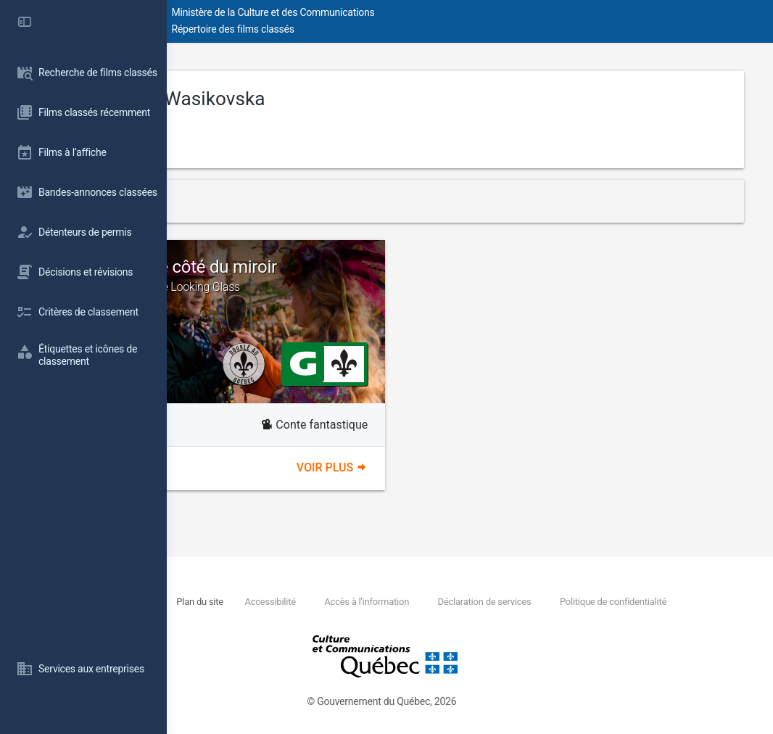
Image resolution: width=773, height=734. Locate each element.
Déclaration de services (635, 601)
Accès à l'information (514, 601)
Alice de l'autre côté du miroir (329, 275)
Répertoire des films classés (387, 29)
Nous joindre (276, 601)
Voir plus (409, 467)
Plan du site (341, 601)
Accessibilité (415, 601)
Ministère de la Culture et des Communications (427, 12)
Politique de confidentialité (311, 618)
